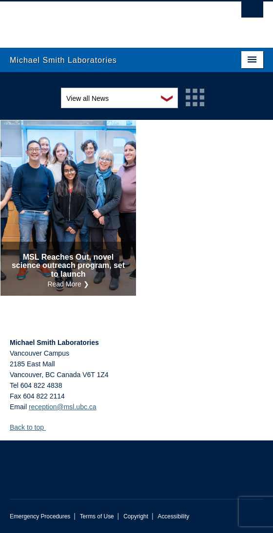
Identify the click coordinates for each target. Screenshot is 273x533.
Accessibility (173, 516)
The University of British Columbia (98, 19)
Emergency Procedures (40, 516)
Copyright (135, 516)
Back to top (31, 427)
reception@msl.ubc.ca (63, 407)
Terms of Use (97, 516)
